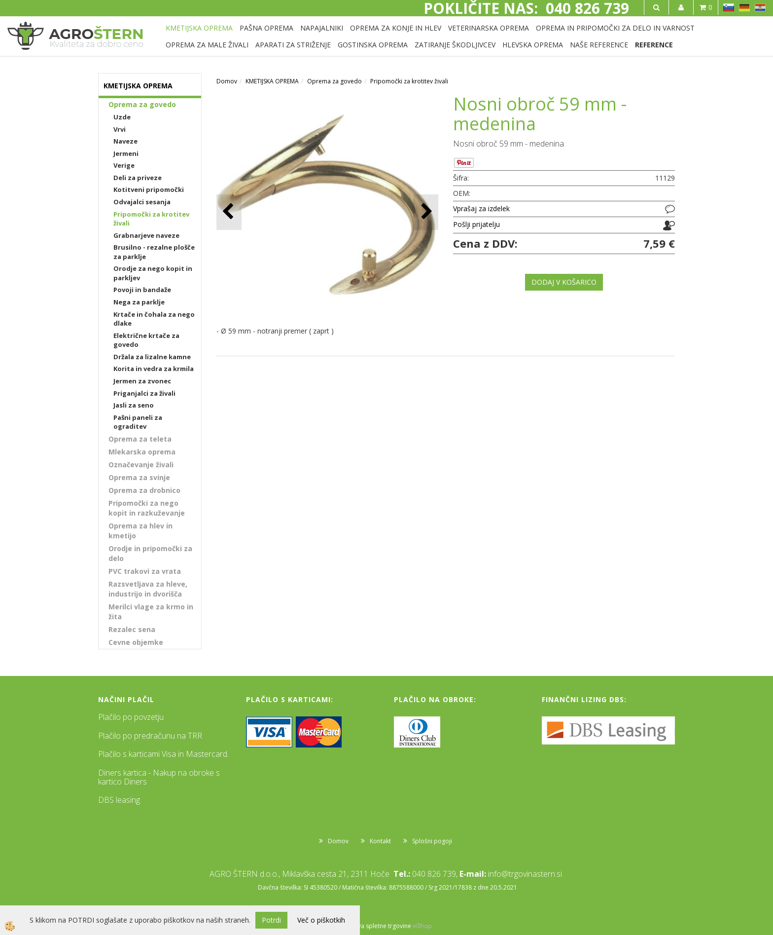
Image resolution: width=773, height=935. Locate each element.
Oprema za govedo (142, 104)
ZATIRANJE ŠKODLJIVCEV (455, 44)
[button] (425, 211)
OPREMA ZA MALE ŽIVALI (207, 44)
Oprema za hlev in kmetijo (140, 530)
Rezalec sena (131, 629)
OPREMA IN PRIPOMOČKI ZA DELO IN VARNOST (615, 28)
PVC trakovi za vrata (144, 571)
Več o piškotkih (321, 920)
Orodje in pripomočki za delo (150, 553)
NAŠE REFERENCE (599, 44)
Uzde (122, 116)
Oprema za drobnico (144, 490)
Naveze (125, 141)
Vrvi (119, 129)
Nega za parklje (139, 302)
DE (744, 7)
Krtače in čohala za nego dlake (154, 319)
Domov (226, 81)
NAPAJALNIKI (321, 28)
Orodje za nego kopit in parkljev (152, 273)
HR (760, 7)
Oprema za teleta (140, 439)
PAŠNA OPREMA (266, 28)
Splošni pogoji (432, 841)
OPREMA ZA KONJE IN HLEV (395, 28)
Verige (124, 165)
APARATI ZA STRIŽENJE (293, 44)
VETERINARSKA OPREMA (488, 28)
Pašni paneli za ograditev (137, 422)
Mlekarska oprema (142, 451)
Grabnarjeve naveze (146, 235)
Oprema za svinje (139, 477)
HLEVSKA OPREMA (532, 44)
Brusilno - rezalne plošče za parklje (154, 252)
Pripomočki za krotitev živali (151, 219)
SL (728, 7)
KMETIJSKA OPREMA (199, 28)
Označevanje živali (141, 464)
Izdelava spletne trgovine (376, 926)
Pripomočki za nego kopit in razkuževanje (146, 508)
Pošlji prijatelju (476, 224)
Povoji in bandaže (142, 289)
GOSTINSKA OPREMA (373, 44)
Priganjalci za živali (144, 393)
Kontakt (380, 841)
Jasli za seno (133, 405)
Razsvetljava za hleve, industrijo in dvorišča (147, 588)
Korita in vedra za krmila (153, 368)
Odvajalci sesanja (142, 201)
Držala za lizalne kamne (152, 356)
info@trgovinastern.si (525, 873)
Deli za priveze (137, 177)
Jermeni (126, 153)
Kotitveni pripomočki (148, 189)
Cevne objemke (135, 642)
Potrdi (271, 920)
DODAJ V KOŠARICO (564, 282)
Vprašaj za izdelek (481, 208)
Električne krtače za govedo (146, 340)
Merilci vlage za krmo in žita (150, 611)
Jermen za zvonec (142, 380)
